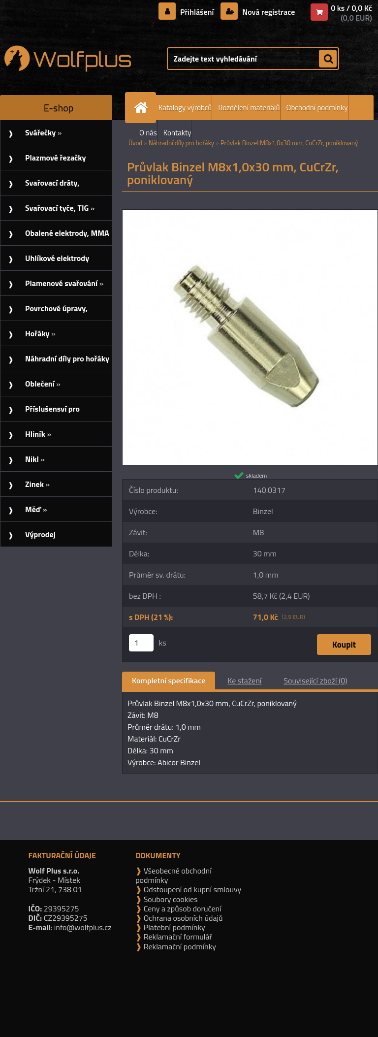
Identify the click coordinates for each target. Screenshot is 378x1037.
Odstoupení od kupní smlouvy (191, 889)
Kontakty (177, 132)
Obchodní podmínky (317, 107)
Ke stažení (244, 680)
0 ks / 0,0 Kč (351, 8)
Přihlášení (197, 12)
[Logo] (67, 58)
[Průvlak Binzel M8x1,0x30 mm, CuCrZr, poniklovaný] (250, 214)
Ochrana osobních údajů (182, 918)
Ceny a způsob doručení (181, 908)
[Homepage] (142, 107)
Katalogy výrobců (185, 107)
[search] (328, 59)
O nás (148, 132)
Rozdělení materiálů (249, 107)
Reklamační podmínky (179, 946)
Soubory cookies (169, 899)
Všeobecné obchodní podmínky (173, 875)
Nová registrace (268, 12)
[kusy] (141, 642)
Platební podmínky (173, 927)
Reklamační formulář (177, 936)
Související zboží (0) (315, 680)
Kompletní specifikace (168, 680)
